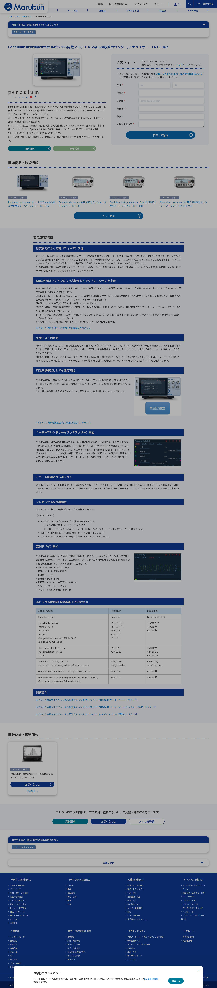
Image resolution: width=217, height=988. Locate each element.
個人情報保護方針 (151, 979)
